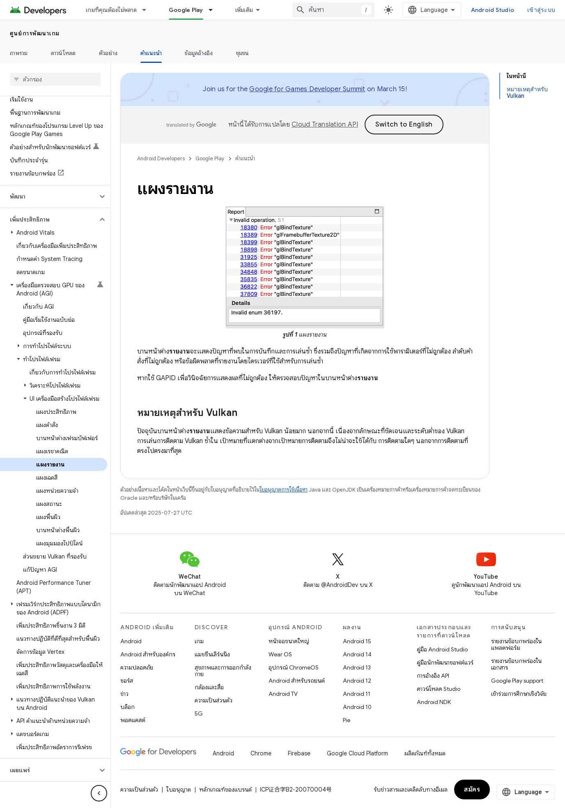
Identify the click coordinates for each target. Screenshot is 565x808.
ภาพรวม (19, 53)
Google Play (210, 158)
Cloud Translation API (325, 124)
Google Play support (517, 679)
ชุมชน (242, 53)
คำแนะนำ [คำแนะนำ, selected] (151, 53)
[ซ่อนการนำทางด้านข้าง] (99, 793)
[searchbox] (55, 79)
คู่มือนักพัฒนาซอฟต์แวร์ (445, 661)
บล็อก (127, 705)
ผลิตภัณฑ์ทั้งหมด (425, 752)
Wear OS (280, 653)
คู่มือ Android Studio (442, 648)
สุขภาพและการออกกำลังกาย (223, 669)
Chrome (260, 752)
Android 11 (356, 692)
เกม (199, 640)
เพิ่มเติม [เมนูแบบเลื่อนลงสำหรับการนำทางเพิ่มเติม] (244, 10)
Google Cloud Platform (357, 752)
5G (199, 712)
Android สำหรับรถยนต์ (297, 679)
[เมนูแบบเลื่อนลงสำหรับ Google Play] (214, 10)
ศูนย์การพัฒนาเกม (35, 33)
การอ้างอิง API (433, 674)
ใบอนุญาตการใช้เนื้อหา (284, 488)
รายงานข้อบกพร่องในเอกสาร (516, 663)
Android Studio (492, 10)
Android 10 (357, 705)
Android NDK (434, 700)
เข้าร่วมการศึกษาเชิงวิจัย (519, 692)
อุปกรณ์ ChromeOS (294, 666)
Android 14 (357, 653)
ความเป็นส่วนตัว (213, 699)
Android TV (283, 692)
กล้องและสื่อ (209, 686)
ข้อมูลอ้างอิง (199, 53)
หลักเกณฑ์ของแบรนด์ (225, 788)
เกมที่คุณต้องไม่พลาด (111, 10)
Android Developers (161, 158)
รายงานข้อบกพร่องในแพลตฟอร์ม (516, 643)
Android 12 (357, 679)
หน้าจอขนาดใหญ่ (289, 640)
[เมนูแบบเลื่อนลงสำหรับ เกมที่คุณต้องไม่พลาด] (148, 10)
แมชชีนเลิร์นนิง (212, 653)
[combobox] (333, 9)
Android (131, 640)
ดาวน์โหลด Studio (438, 687)
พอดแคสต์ (132, 719)
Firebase (299, 752)
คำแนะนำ (245, 158)
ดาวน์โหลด (63, 53)
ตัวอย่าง (108, 53)
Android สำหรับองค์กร (147, 653)
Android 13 (357, 666)
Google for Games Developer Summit (307, 89)
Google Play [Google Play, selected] (186, 10)
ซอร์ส (126, 679)
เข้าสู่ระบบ (541, 10)
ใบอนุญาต (178, 788)
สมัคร (472, 788)
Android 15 (357, 640)
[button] (48, 196)
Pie (346, 719)
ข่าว (124, 692)
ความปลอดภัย (136, 666)
